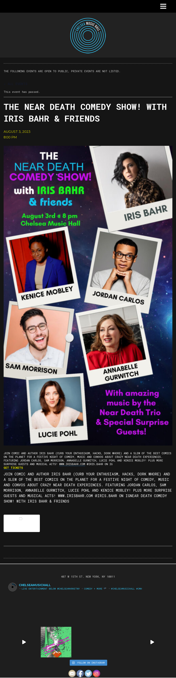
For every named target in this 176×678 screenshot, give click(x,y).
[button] (163, 6)
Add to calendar (22, 523)
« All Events (15, 84)
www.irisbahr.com (72, 464)
